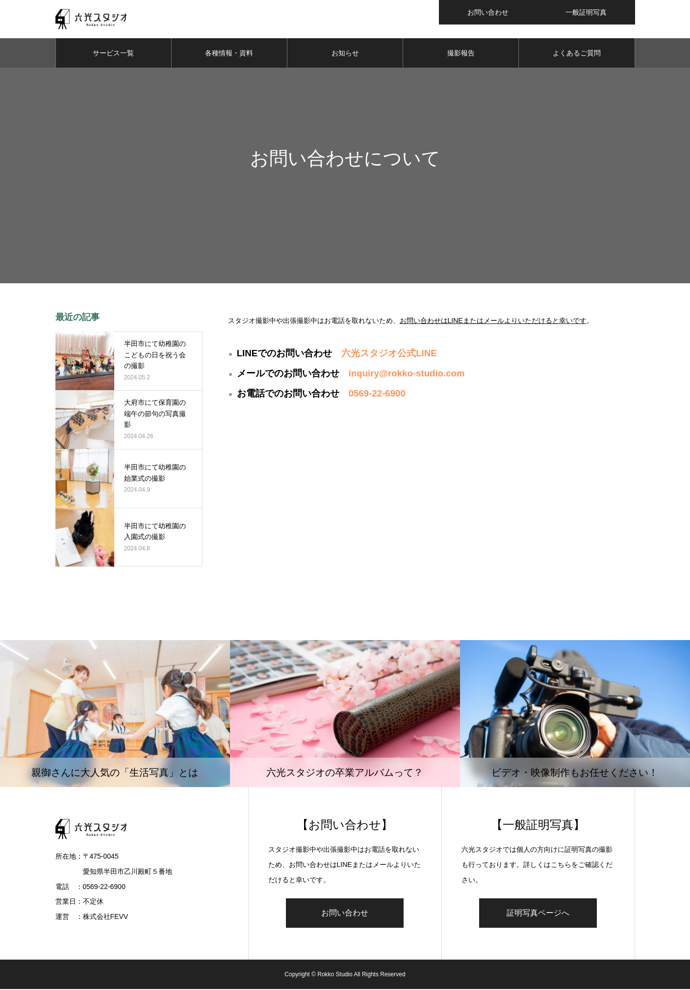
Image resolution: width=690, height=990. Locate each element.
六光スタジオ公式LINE (389, 354)
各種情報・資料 (229, 54)
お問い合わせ (344, 914)
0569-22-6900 (377, 394)
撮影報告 (461, 54)
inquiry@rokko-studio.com (407, 374)
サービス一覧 (113, 54)
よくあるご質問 (577, 54)
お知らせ (345, 54)
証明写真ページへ (538, 914)
